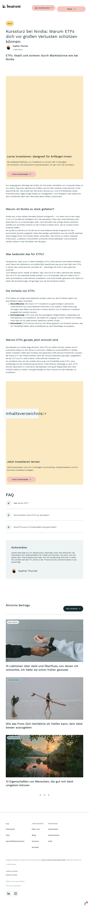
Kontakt (35, 848)
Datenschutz (53, 836)
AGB (50, 842)
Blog (34, 836)
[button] (44, 503)
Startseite (10, 830)
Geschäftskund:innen (15, 842)
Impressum (53, 830)
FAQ (8, 836)
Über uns (36, 830)
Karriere (35, 842)
